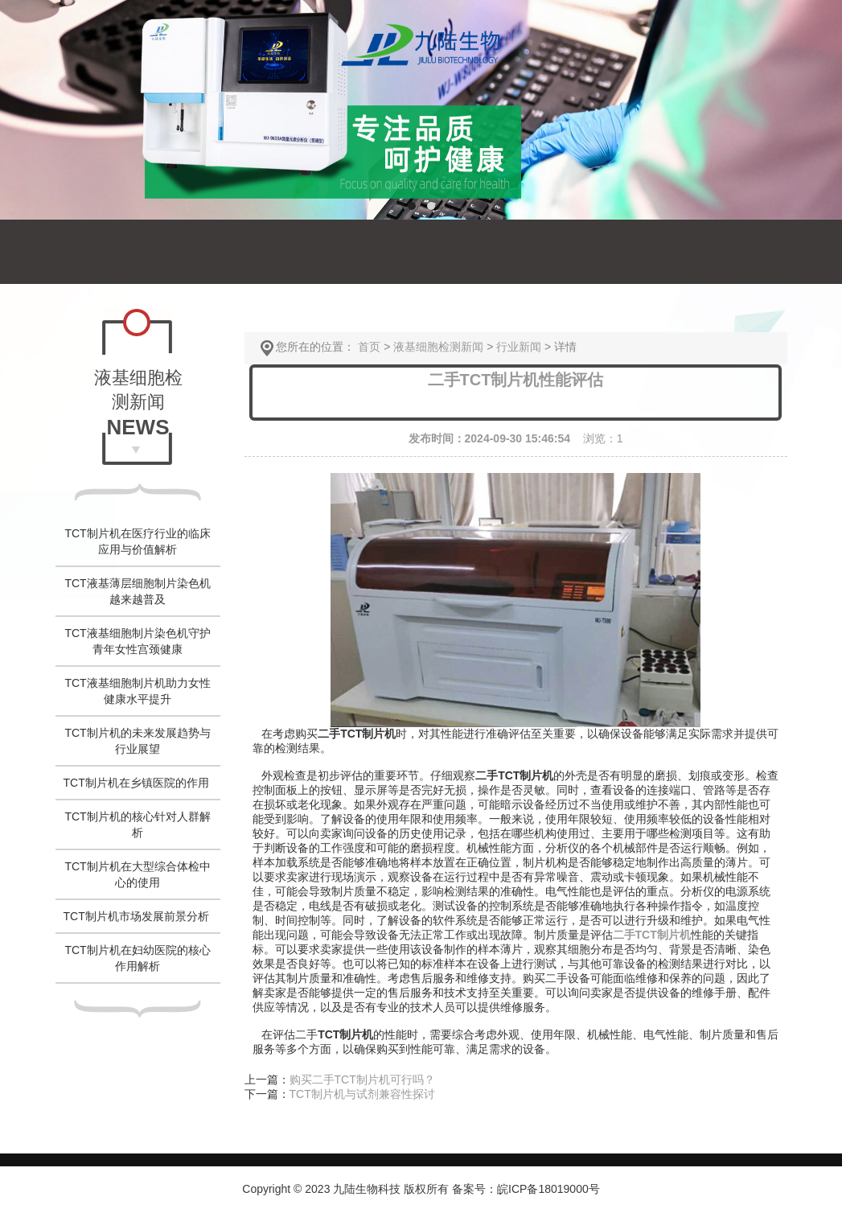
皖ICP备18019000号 (548, 1188)
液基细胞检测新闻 (438, 346)
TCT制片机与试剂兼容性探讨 (362, 1094)
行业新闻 (518, 346)
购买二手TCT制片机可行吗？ (362, 1079)
